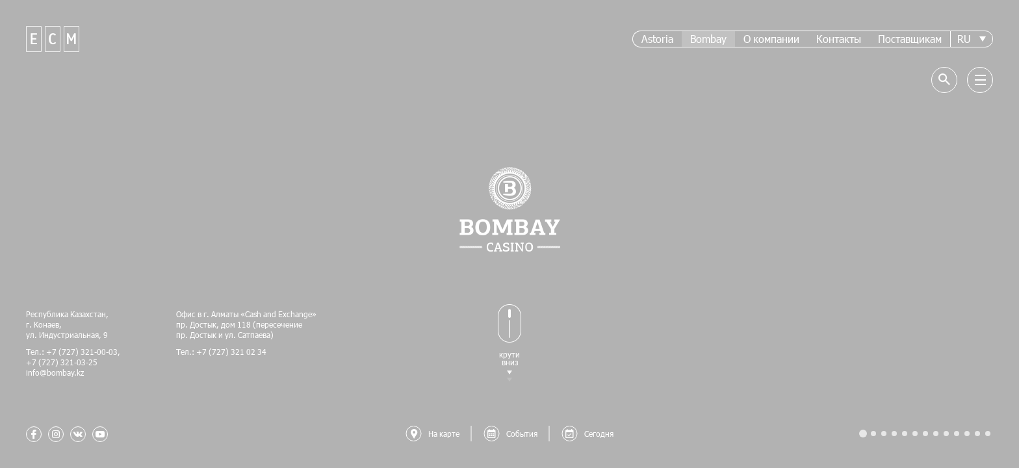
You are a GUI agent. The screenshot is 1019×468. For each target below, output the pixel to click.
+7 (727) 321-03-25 (61, 362)
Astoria (657, 38)
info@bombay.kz (55, 372)
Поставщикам (910, 38)
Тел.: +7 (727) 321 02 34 (221, 351)
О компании (771, 38)
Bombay (708, 38)
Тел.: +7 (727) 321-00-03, (73, 351)
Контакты (838, 38)
